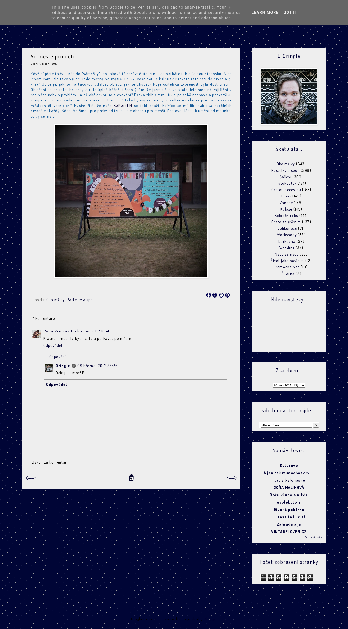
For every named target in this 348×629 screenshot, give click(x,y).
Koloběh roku (286, 215)
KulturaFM (123, 105)
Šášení (286, 176)
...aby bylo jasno (289, 480)
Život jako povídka (287, 260)
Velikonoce (287, 228)
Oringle (63, 365)
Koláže (286, 209)
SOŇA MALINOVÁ (289, 487)
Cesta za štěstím (286, 222)
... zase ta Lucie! (289, 516)
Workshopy (287, 234)
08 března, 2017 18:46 (91, 331)
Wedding (287, 247)
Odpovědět (53, 345)
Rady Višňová (56, 331)
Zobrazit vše (313, 537)
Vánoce (286, 202)
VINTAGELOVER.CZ (289, 531)
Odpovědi (57, 356)
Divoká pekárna (289, 509)
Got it (291, 12)
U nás (286, 196)
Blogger (210, 619)
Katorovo (289, 465)
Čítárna (288, 273)
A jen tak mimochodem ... (289, 472)
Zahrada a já (289, 524)
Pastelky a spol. (81, 299)
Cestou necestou (286, 189)
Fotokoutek (287, 183)
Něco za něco (287, 254)
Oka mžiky (55, 299)
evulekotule (289, 502)
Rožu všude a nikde (289, 494)
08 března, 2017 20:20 (97, 365)
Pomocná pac (287, 267)
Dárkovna (287, 241)
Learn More (265, 12)
